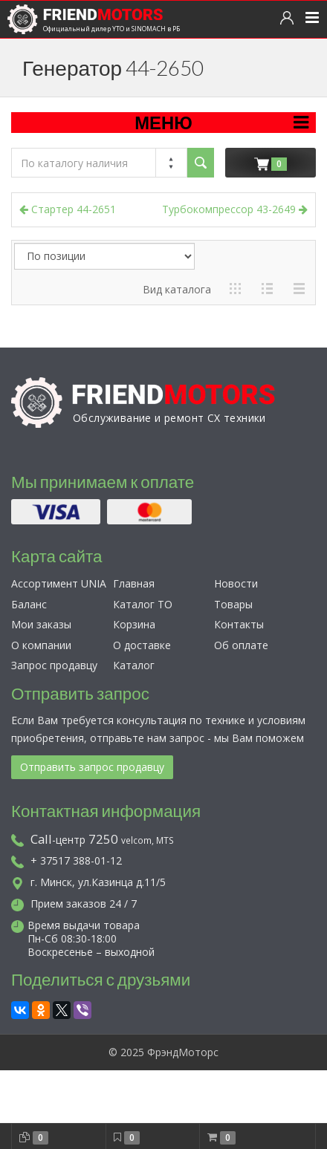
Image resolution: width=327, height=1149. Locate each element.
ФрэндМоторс (182, 1052)
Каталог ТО (142, 604)
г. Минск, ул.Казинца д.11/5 (88, 882)
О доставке (142, 645)
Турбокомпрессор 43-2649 (235, 209)
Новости (236, 583)
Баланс (29, 604)
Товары (233, 604)
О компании (41, 645)
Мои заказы (41, 624)
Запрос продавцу (54, 665)
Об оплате (241, 645)
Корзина (134, 624)
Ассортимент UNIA (58, 583)
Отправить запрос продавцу (92, 767)
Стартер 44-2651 (67, 209)
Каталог (134, 665)
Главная (134, 583)
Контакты (239, 624)
